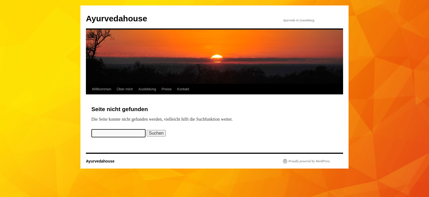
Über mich (125, 89)
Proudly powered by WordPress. (309, 161)
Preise (166, 89)
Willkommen (101, 89)
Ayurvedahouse (116, 18)
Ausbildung (147, 89)
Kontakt (183, 89)
